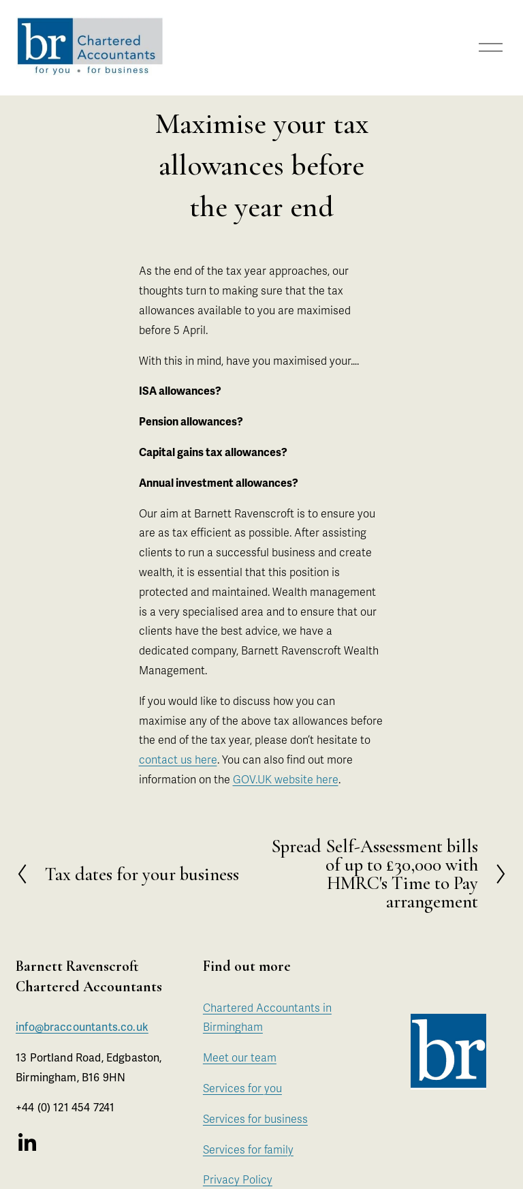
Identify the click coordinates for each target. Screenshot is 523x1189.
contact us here (178, 760)
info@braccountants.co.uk (82, 1028)
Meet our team (239, 1058)
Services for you (242, 1089)
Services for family (248, 1150)
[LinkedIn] (26, 1143)
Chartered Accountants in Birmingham (267, 1018)
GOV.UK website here (285, 780)
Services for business (255, 1119)
